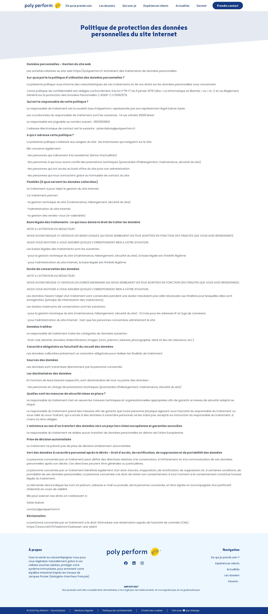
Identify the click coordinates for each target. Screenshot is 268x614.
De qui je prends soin (79, 5)
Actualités (182, 5)
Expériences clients (155, 5)
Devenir (202, 5)
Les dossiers (107, 5)
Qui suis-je (129, 5)
